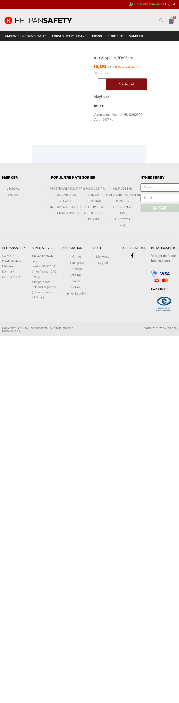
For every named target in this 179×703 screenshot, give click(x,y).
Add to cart (126, 84)
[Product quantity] (103, 84)
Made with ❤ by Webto (160, 327)
